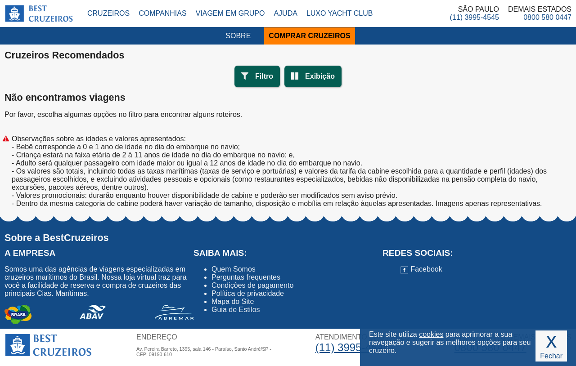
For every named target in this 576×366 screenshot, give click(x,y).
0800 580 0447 (547, 17)
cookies (431, 334)
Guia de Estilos (236, 309)
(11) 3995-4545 (474, 17)
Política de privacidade (248, 293)
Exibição (320, 76)
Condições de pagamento (252, 285)
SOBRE (238, 36)
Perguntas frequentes (246, 277)
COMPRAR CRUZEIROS (309, 36)
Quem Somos (234, 269)
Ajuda (285, 13)
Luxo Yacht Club (339, 13)
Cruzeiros (108, 13)
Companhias (162, 13)
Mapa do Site (233, 301)
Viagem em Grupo (230, 13)
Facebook (421, 269)
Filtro (264, 76)
